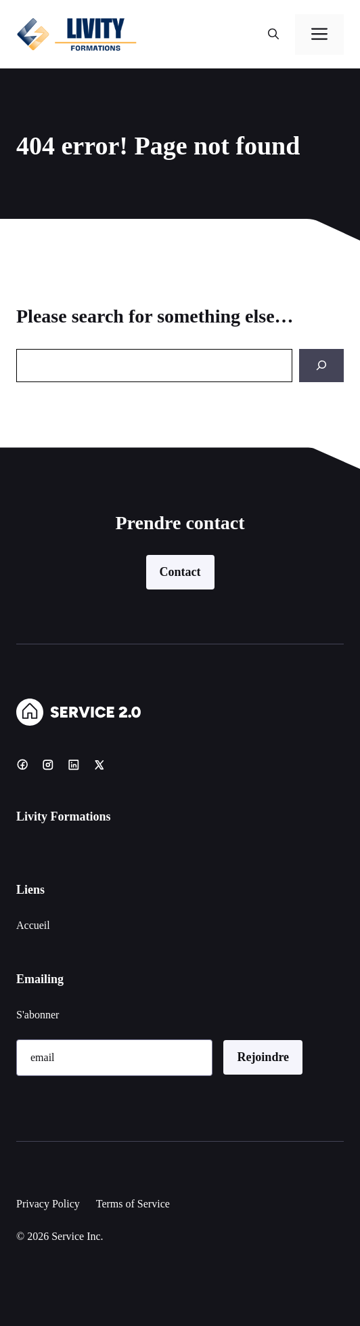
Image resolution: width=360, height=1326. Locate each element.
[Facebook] (22, 764)
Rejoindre (263, 1057)
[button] (273, 34)
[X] (99, 764)
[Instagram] (48, 764)
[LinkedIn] (74, 764)
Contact (180, 572)
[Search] (321, 365)
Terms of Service (133, 1203)
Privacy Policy (48, 1203)
